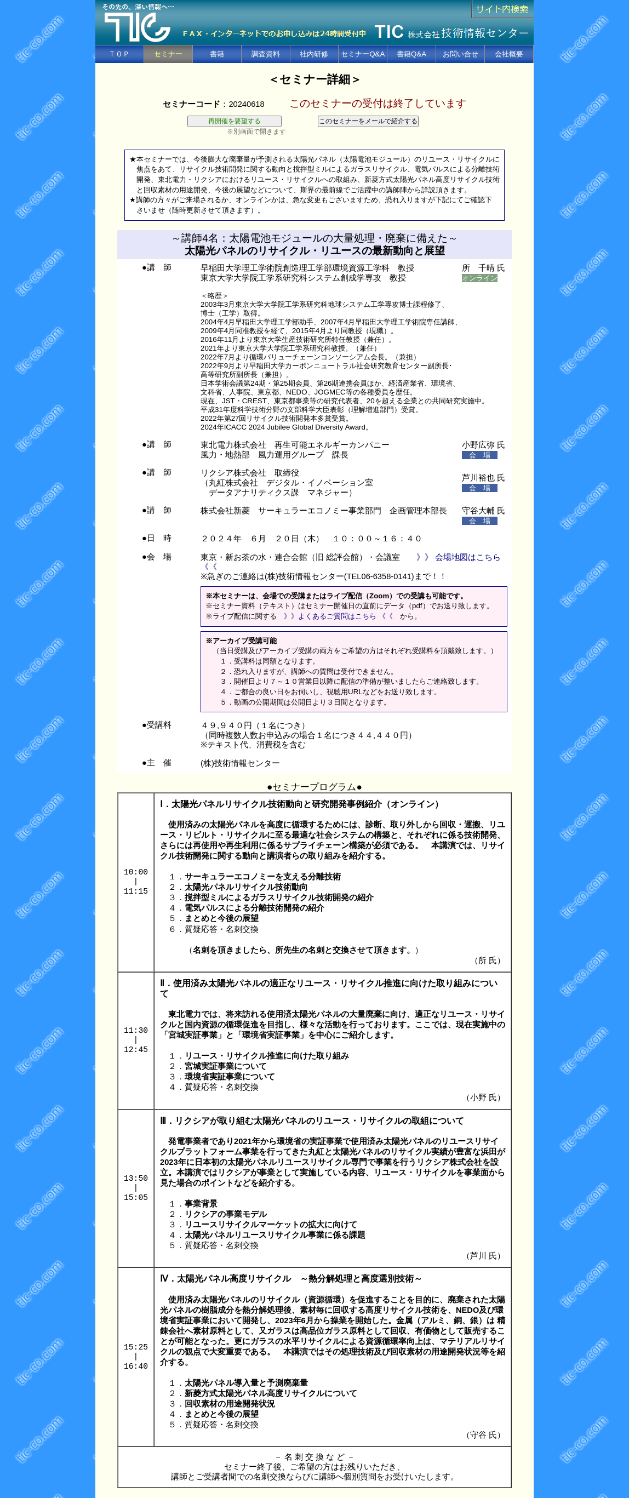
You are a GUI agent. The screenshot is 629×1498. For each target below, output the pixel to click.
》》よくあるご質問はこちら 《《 (338, 616)
